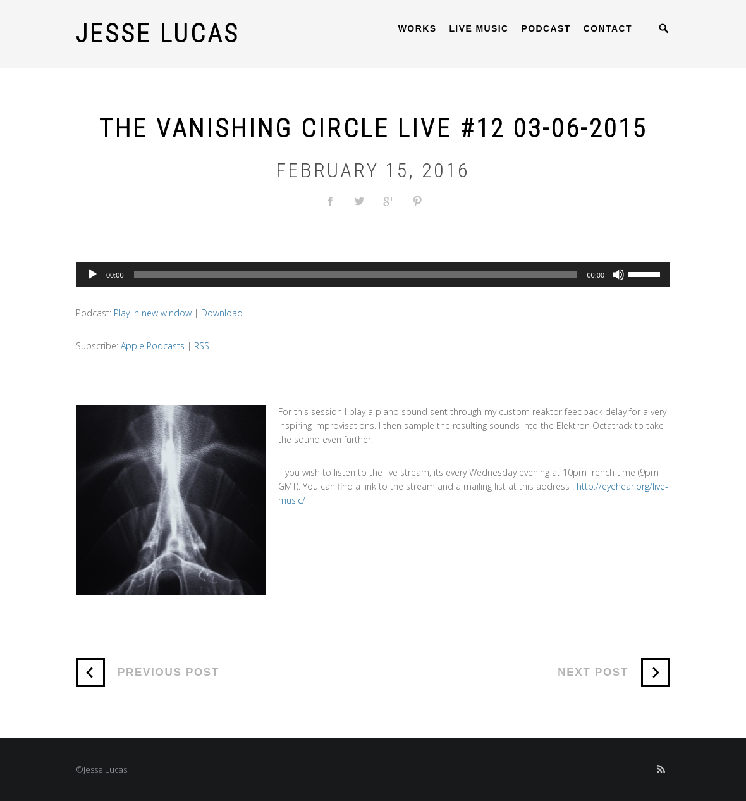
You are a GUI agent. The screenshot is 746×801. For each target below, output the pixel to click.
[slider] (355, 274)
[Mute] (618, 274)
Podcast (546, 28)
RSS (201, 346)
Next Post (614, 672)
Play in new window (153, 313)
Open (663, 28)
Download (222, 313)
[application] (373, 274)
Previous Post (147, 672)
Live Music (478, 28)
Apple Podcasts (153, 346)
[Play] (92, 274)
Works (417, 28)
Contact (608, 28)
